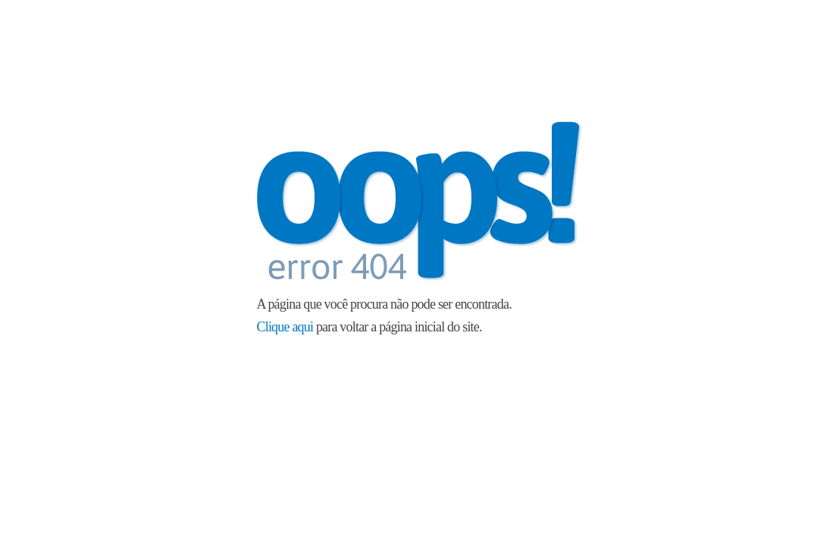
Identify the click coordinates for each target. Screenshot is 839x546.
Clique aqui (285, 326)
